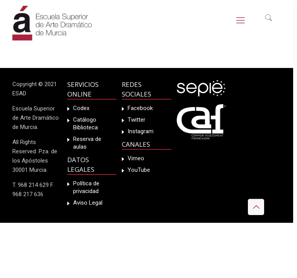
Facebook (140, 108)
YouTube (139, 169)
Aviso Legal (87, 202)
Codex (81, 108)
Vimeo (136, 158)
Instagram (141, 131)
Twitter (136, 119)
